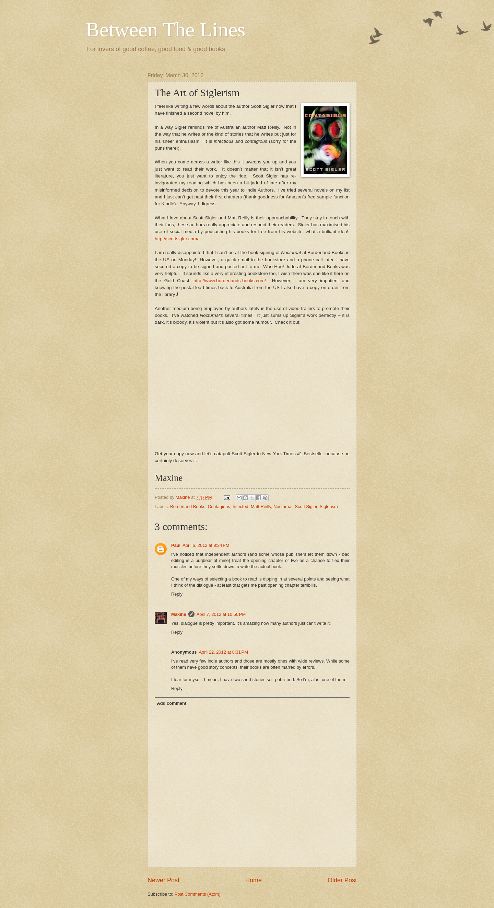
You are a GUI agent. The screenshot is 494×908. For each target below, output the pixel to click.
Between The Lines (165, 29)
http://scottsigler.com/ (176, 238)
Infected (240, 506)
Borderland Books (187, 506)
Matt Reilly (261, 506)
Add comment (171, 703)
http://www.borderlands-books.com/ (229, 280)
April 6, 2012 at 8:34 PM (206, 545)
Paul (175, 545)
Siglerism (329, 506)
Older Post (342, 880)
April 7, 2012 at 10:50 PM (221, 614)
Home (253, 880)
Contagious (219, 506)
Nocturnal (282, 506)
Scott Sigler (306, 506)
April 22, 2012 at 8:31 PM (223, 652)
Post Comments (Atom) (198, 894)
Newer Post (163, 880)
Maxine (178, 614)
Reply (177, 594)
